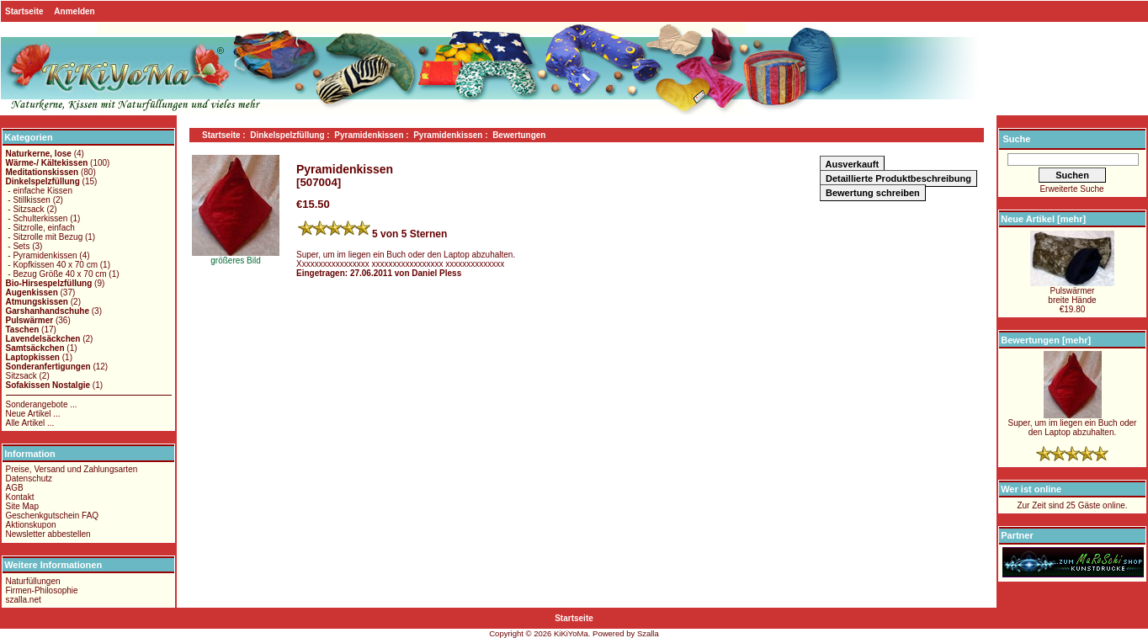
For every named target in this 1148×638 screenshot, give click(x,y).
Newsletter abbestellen (48, 534)
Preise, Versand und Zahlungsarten (72, 469)
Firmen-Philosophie (42, 590)
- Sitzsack (25, 209)
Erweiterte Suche (1071, 189)
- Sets (18, 246)
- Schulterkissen (37, 218)
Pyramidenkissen (368, 135)
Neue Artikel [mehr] (1043, 219)
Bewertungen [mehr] (1046, 340)
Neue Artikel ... (33, 413)
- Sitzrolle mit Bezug (44, 237)
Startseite (24, 11)
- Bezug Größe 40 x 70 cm (56, 274)
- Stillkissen (28, 200)
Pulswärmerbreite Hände (1072, 292)
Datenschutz (29, 478)
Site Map (22, 506)
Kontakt (20, 497)
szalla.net (23, 599)
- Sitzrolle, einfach (40, 227)
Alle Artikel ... (30, 423)
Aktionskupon (31, 524)
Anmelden (74, 11)
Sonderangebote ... (41, 404)
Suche (1016, 139)
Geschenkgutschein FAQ (52, 515)
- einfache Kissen (39, 190)
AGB (15, 487)
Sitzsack (21, 375)
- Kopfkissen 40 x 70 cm (52, 264)
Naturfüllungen (33, 581)
